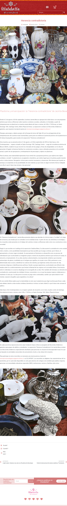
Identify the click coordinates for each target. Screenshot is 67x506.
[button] (47, 7)
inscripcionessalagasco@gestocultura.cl (38, 129)
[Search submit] (64, 12)
